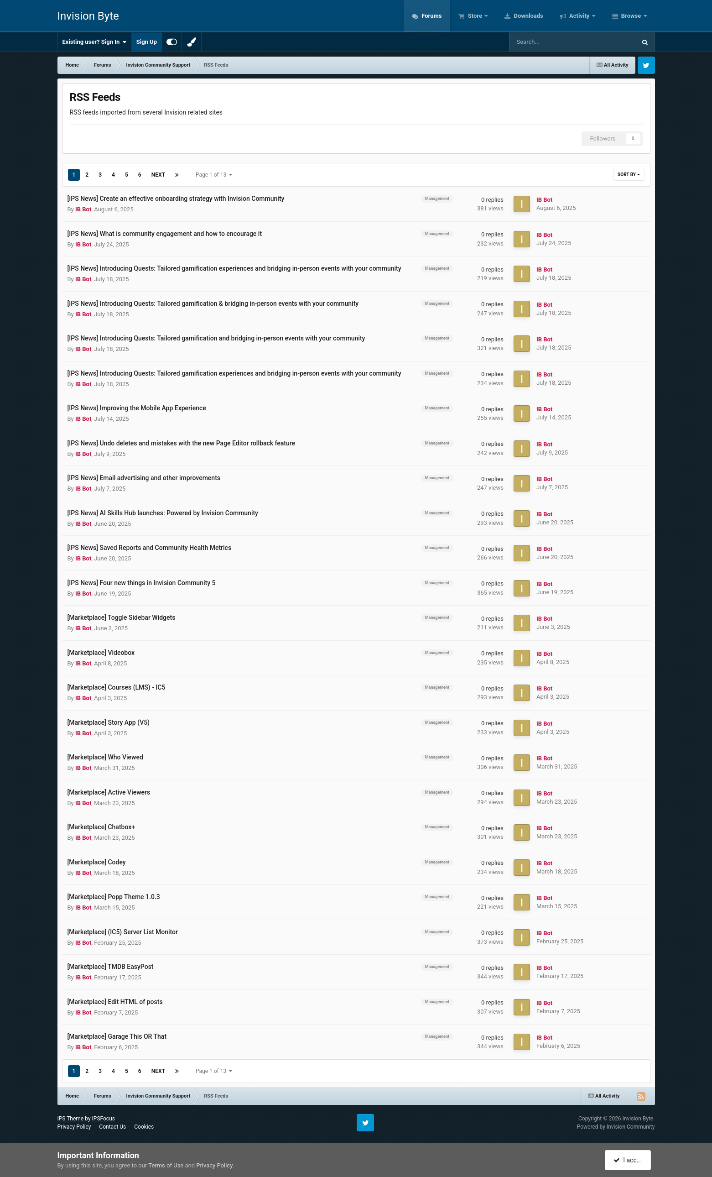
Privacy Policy (74, 1127)
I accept (629, 1160)
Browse (631, 15)
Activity (579, 15)
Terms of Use (165, 1165)
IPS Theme (70, 1118)
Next (158, 175)
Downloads (527, 15)
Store (475, 15)
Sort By (628, 174)
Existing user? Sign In (94, 42)
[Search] (549, 42)
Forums (431, 15)
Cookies (144, 1127)
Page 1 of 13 (214, 175)
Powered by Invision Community (616, 1127)
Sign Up (146, 41)
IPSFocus (103, 1118)
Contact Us (112, 1127)
